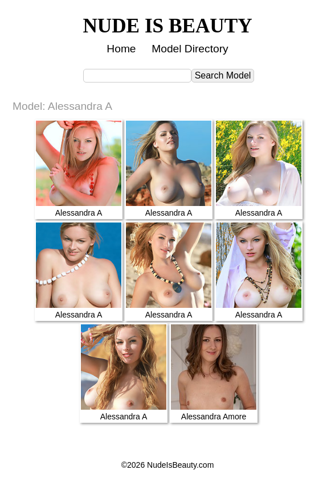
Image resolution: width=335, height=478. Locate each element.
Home (121, 49)
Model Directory (190, 49)
